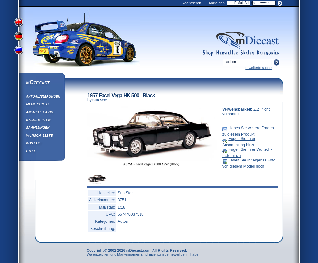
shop (208, 53)
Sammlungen (41, 128)
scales (247, 53)
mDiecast (41, 83)
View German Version (19, 37)
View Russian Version (19, 51)
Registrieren (191, 3)
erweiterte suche (258, 68)
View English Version (19, 22)
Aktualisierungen (41, 97)
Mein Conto (41, 105)
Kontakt (41, 144)
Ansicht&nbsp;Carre (41, 113)
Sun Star (99, 100)
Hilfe (41, 152)
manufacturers (227, 53)
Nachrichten (41, 121)
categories (268, 53)
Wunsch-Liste (41, 136)
